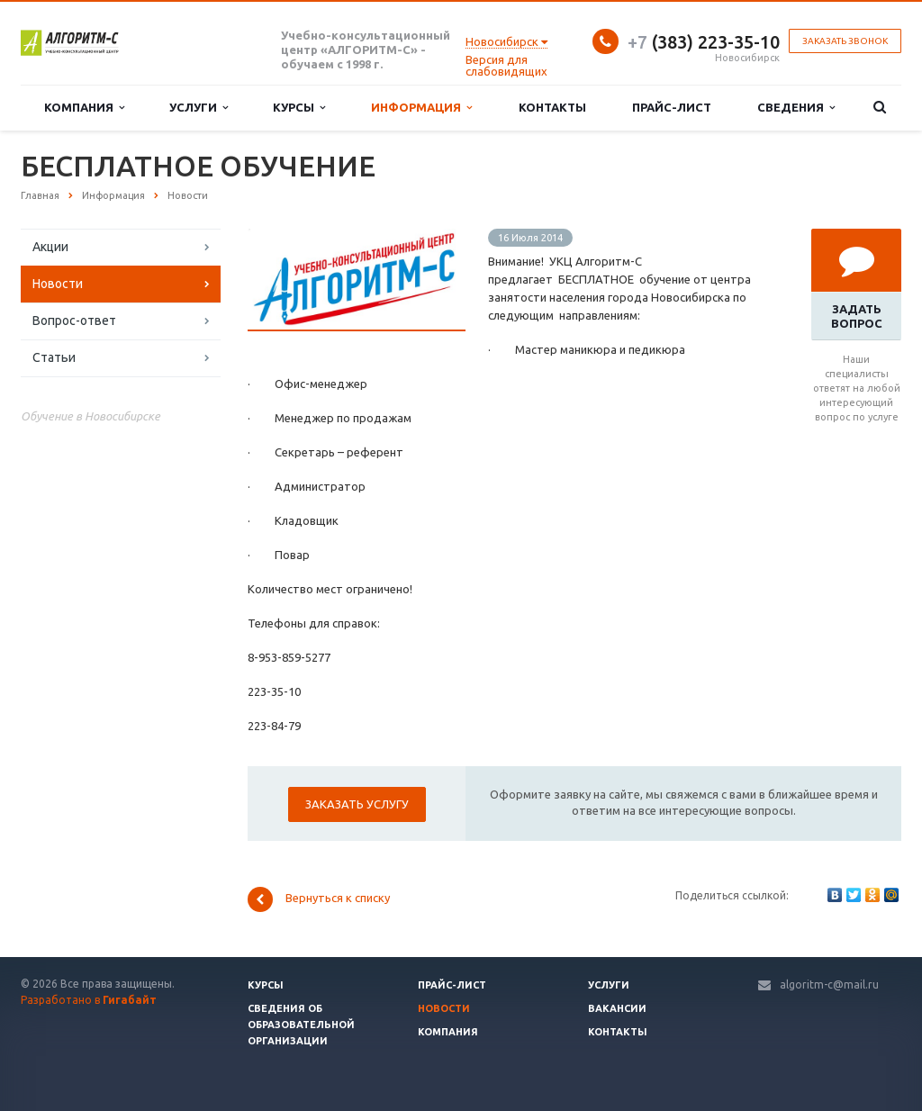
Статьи (54, 357)
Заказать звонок (845, 41)
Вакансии (617, 1008)
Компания (84, 107)
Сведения (796, 107)
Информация (421, 107)
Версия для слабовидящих (506, 65)
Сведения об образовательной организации (301, 1024)
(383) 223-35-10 (704, 42)
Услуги (198, 107)
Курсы (299, 107)
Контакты (552, 107)
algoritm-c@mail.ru (829, 984)
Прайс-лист (671, 107)
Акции (50, 246)
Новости (57, 283)
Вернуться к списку (319, 899)
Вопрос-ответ (74, 320)
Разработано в (89, 1000)
